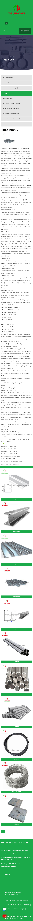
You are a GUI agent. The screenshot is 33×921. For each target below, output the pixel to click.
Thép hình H (16, 531)
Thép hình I (16, 629)
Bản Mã (17, 824)
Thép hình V (16, 596)
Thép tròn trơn (16, 694)
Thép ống (16, 661)
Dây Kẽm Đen (16, 759)
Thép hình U (16, 564)
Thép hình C (16, 499)
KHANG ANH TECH (17, 918)
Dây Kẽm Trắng (16, 791)
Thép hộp (16, 726)
